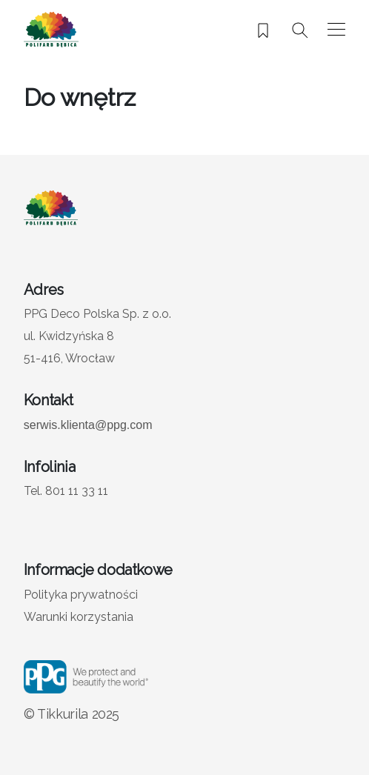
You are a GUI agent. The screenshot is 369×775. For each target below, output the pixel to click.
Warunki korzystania (78, 617)
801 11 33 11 (76, 491)
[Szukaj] (300, 30)
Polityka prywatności (81, 595)
